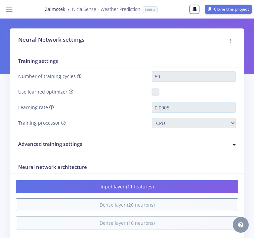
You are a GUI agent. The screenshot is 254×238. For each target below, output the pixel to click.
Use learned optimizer (45, 92)
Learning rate (36, 107)
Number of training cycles (50, 76)
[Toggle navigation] (9, 9)
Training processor (42, 123)
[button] (230, 41)
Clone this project (228, 9)
